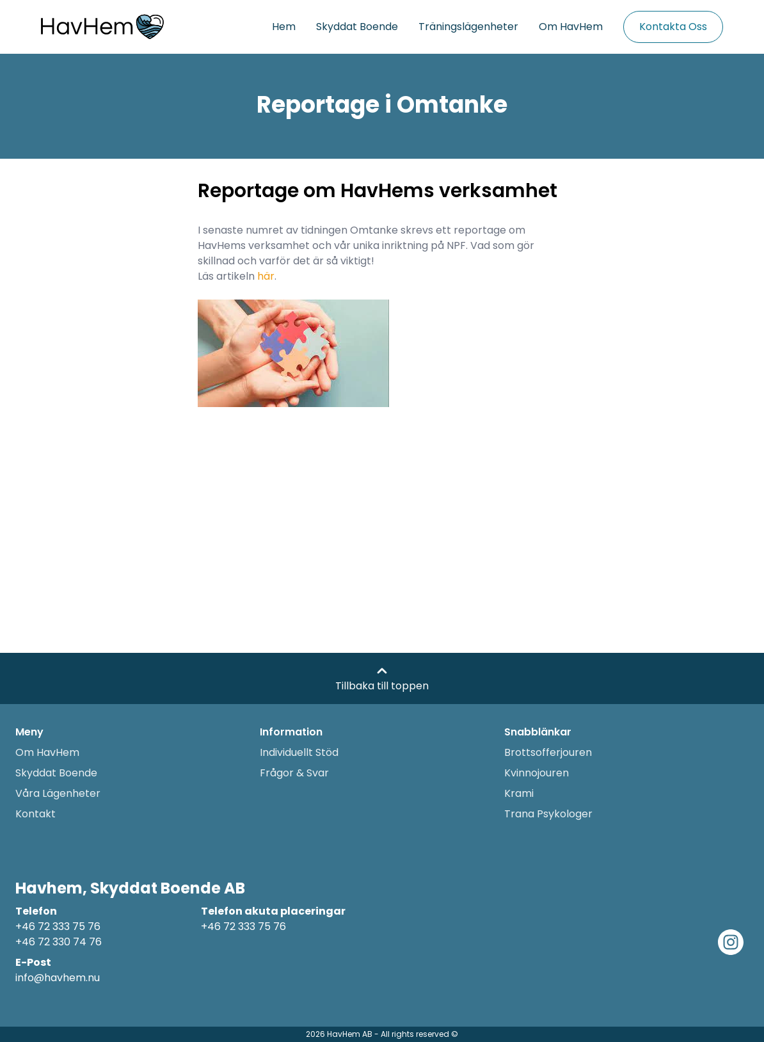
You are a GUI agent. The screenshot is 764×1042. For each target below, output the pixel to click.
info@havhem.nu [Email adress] (57, 977)
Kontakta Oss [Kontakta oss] (673, 26)
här (266, 276)
